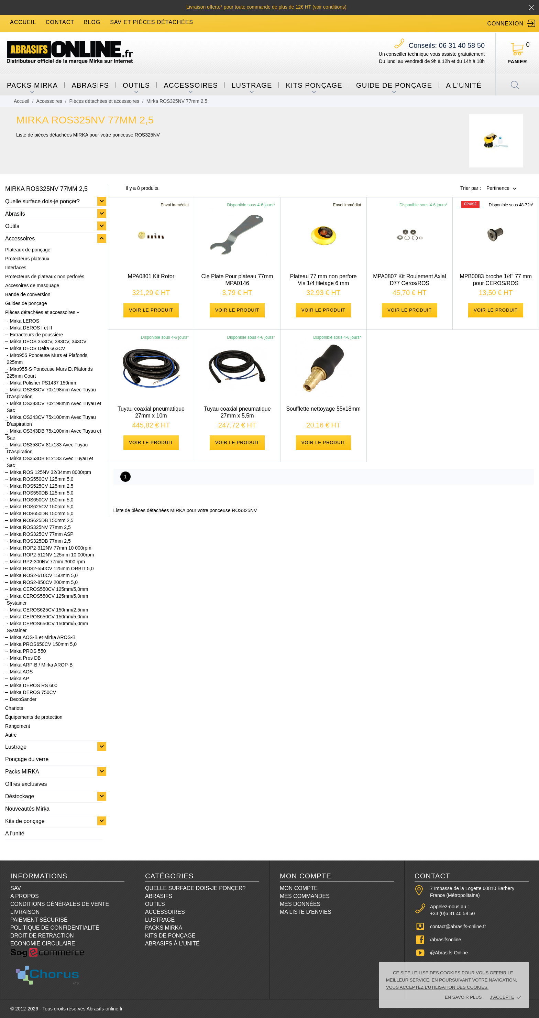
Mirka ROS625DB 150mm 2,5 (41, 520)
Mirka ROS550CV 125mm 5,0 (41, 479)
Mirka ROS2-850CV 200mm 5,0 (44, 582)
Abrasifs (90, 85)
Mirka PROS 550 (28, 651)
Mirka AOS (21, 671)
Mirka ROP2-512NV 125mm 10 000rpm (52, 554)
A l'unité (464, 85)
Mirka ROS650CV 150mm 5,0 (41, 499)
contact (60, 22)
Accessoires (191, 85)
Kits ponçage (314, 85)
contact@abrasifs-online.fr (458, 926)
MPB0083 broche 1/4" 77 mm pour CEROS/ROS (495, 279)
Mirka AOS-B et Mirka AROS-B (42, 637)
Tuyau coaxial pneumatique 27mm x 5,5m (237, 416)
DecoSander (23, 699)
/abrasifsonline (445, 939)
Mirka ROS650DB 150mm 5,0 (41, 513)
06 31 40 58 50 (447, 45)
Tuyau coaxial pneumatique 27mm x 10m (151, 416)
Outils (136, 85)
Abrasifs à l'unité (172, 943)
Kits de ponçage (25, 821)
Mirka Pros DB (25, 658)
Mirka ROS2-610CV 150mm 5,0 (44, 575)
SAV (15, 888)
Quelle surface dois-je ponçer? (42, 201)
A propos (24, 896)
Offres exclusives (26, 784)
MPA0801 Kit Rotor (151, 276)
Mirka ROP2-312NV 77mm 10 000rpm (50, 548)
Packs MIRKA (32, 85)
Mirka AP (19, 678)
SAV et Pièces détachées (151, 22)
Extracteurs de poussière (36, 334)
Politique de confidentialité (54, 928)
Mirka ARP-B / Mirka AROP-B (41, 665)
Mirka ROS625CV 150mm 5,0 (41, 506)
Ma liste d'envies (305, 912)
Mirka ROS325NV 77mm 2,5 (40, 527)
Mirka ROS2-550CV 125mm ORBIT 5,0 (52, 568)
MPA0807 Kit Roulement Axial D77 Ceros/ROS (409, 279)
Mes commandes (305, 896)
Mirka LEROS (24, 321)
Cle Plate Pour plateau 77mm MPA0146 (237, 279)
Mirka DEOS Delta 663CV (37, 348)
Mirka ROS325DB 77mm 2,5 (40, 541)
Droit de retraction (42, 936)
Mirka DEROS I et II (31, 328)
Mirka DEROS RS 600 (33, 685)
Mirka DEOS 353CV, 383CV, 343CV (48, 341)
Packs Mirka (163, 928)
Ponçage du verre (26, 759)
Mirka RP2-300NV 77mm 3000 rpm (47, 561)
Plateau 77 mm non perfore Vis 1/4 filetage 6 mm (323, 279)
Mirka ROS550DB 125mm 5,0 (41, 493)
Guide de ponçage (394, 85)
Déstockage (19, 796)
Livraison (25, 912)
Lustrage (252, 85)
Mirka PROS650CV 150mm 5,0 (43, 644)
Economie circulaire (42, 943)
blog (92, 22)
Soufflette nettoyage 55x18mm (323, 413)
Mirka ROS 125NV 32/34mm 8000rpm (50, 472)
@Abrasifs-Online (449, 952)
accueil (23, 22)
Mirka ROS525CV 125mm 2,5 (41, 486)
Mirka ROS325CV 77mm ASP (41, 534)
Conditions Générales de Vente (59, 904)
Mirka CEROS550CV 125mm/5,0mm (49, 589)
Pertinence (497, 188)
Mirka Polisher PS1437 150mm (43, 383)
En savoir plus (463, 997)
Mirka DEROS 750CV (33, 692)
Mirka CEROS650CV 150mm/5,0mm (49, 616)
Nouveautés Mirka (27, 809)
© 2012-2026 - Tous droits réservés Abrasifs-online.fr (66, 1008)
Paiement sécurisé (39, 920)
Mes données (300, 904)
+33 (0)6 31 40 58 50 (452, 913)
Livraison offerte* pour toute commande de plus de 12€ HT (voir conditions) (266, 7)
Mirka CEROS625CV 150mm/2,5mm (49, 610)
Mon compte (299, 888)
